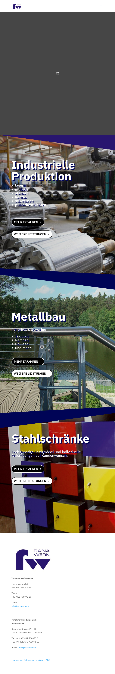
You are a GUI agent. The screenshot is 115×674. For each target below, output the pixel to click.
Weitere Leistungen (30, 234)
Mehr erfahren (26, 222)
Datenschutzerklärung (34, 660)
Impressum (17, 660)
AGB (48, 660)
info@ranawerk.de (20, 606)
